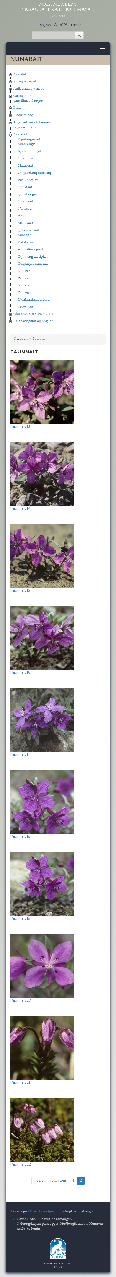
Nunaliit (19, 74)
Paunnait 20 (20, 1000)
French (76, 25)
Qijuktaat (25, 187)
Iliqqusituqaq (23, 115)
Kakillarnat (26, 242)
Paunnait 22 (20, 1164)
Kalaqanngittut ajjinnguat (33, 321)
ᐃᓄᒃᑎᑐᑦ (60, 25)
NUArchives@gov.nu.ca (46, 1211)
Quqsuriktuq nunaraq (34, 173)
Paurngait (25, 292)
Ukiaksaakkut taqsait (34, 299)
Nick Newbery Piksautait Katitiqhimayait (58, 10)
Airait (22, 216)
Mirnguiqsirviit (24, 81)
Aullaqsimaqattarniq (28, 88)
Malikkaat (25, 165)
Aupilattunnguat (30, 249)
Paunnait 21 (20, 1082)
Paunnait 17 (20, 754)
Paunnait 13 (20, 426)
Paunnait (25, 278)
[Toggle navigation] (102, 48)
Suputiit (24, 271)
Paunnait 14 (20, 508)
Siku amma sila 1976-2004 (33, 314)
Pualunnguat (28, 180)
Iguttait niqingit (29, 151)
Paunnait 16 (20, 672)
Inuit (17, 108)
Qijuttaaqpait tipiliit (33, 257)
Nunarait (20, 134)
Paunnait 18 (20, 836)
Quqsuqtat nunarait (33, 264)
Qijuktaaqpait (28, 194)
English (45, 25)
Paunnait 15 (20, 590)
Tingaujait (25, 307)
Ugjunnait (25, 158)
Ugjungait (25, 201)
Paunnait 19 (20, 918)
